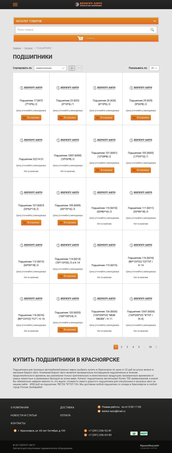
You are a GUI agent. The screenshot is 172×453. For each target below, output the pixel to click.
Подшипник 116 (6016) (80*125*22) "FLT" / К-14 (31, 317)
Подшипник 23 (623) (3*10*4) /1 (67, 102)
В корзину (30, 117)
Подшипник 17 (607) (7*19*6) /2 (31, 102)
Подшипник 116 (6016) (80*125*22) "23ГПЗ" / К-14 (141, 261)
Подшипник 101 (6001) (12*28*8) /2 (104, 154)
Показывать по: (138, 68)
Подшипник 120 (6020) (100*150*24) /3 (68, 314)
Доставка (67, 407)
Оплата (65, 415)
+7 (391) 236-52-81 (98, 430)
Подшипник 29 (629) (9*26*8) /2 (140, 102)
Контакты (18, 423)
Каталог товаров (29, 21)
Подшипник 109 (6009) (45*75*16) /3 (68, 207)
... (144, 347)
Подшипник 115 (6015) (104, 265)
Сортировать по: (22, 68)
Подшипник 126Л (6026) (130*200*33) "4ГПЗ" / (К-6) (141, 315)
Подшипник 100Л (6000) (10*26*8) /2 (68, 157)
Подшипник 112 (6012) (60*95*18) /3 (31, 263)
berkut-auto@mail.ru (111, 411)
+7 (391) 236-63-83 (98, 434)
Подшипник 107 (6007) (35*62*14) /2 (31, 207)
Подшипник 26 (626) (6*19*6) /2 (104, 102)
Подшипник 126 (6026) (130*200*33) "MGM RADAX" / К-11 (104, 315)
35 (150, 347)
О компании (20, 407)
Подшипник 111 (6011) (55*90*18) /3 (141, 210)
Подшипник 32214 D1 (31, 159)
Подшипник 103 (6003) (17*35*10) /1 (141, 154)
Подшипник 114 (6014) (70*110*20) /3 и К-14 (68, 261)
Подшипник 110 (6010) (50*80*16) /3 (104, 210)
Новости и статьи (24, 415)
